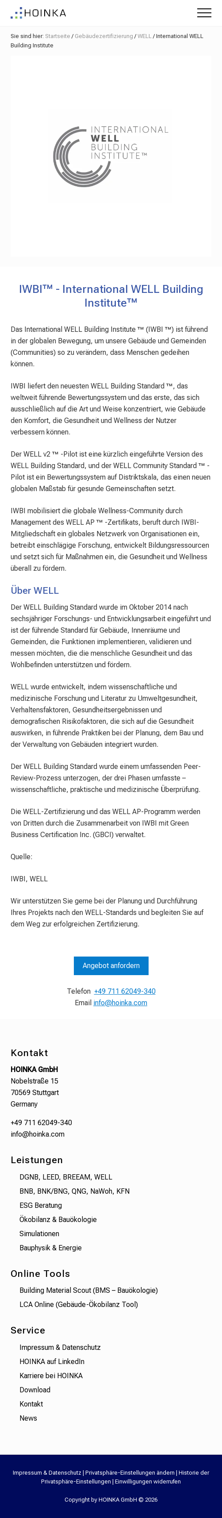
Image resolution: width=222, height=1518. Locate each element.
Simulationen (39, 1234)
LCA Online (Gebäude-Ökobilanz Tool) (78, 1304)
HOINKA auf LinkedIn (51, 1361)
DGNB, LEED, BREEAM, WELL (65, 1177)
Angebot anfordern (111, 965)
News (28, 1418)
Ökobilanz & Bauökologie (58, 1219)
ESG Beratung (40, 1205)
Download (34, 1390)
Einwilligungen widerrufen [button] (148, 1481)
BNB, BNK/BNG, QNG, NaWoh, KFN (74, 1191)
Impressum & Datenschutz (60, 1347)
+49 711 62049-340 (125, 991)
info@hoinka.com (120, 1003)
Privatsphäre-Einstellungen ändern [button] (130, 1472)
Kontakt (31, 1404)
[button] (204, 13)
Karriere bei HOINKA (51, 1376)
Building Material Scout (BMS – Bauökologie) (88, 1290)
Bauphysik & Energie (50, 1248)
